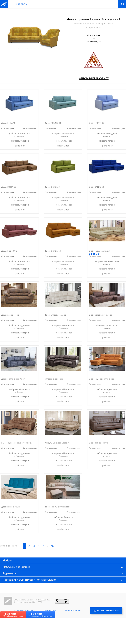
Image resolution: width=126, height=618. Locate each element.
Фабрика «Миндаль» (19, 135)
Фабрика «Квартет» (107, 327)
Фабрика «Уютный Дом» (107, 263)
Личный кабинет (73, 610)
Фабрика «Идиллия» (19, 327)
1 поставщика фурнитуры (41, 614)
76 (52, 546)
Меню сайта (20, 4)
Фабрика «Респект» (63, 519)
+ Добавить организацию (106, 610)
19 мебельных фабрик (13, 614)
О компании (50, 610)
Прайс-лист (19, 145)
